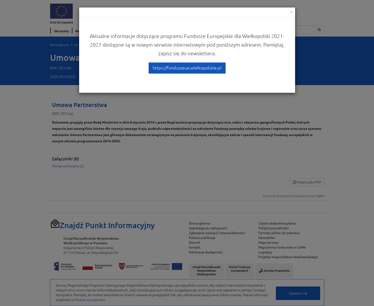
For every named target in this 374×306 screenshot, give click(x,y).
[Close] (291, 11)
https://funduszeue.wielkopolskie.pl (187, 67)
